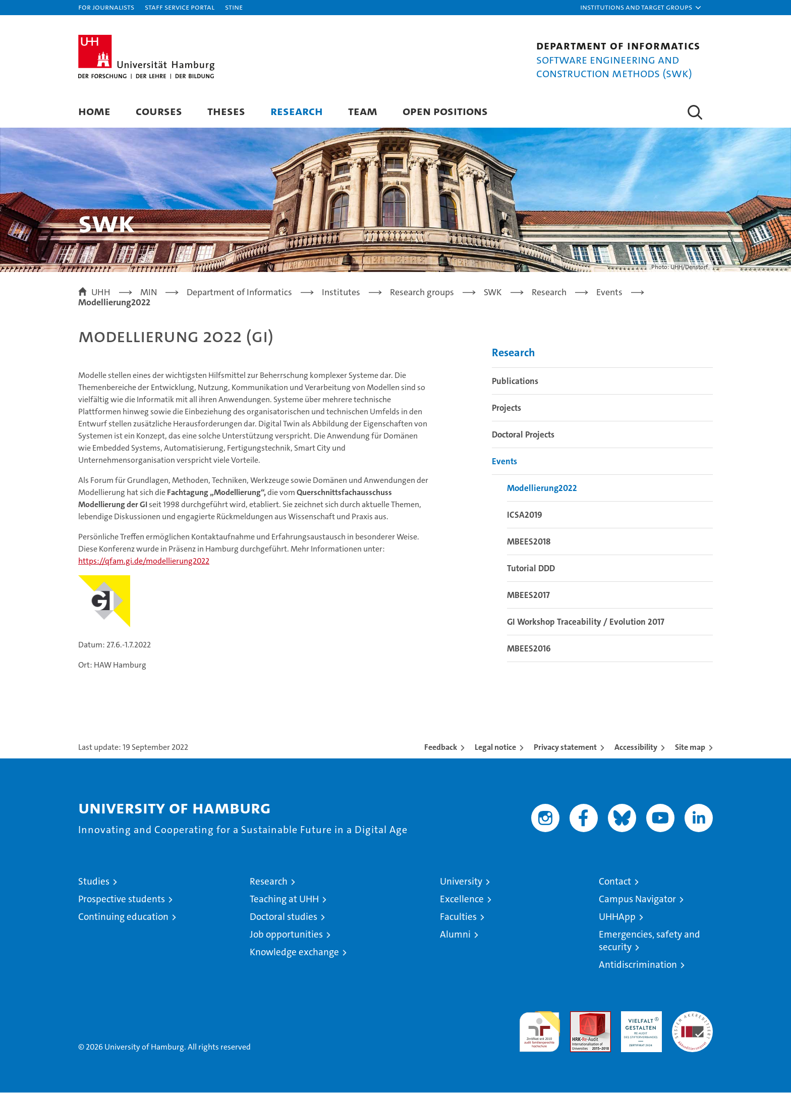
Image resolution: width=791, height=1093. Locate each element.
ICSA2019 (524, 515)
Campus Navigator (637, 899)
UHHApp (617, 917)
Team (362, 110)
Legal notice (495, 747)
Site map (690, 747)
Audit (579, 1017)
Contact (615, 882)
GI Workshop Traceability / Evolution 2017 (585, 622)
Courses (159, 110)
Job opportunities (286, 934)
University (461, 882)
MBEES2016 (529, 648)
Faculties (458, 917)
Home (94, 110)
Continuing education (123, 917)
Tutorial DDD (531, 568)
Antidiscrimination (638, 965)
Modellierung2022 (542, 488)
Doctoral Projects (523, 435)
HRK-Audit (639, 1017)
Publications (515, 381)
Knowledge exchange (294, 952)
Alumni (455, 934)
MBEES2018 (529, 542)
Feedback (440, 747)
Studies (93, 882)
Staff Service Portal (179, 7)
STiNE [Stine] (234, 7)
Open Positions (445, 110)
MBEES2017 (528, 595)
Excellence (462, 899)
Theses (226, 110)
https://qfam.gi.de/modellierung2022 (143, 561)
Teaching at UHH (284, 899)
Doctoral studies (283, 917)
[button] (641, 7)
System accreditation (692, 1022)
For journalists (106, 7)
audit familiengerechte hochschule (539, 1028)
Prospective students (121, 899)
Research (296, 110)
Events (504, 461)
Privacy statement (565, 747)
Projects (506, 408)
